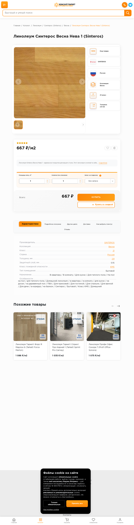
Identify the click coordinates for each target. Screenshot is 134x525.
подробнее (103, 164)
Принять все (77, 503)
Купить (96, 200)
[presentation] (18, 82)
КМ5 (111, 271)
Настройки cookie (51, 509)
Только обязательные (54, 503)
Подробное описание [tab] (53, 227)
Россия (109, 259)
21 (112, 255)
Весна (110, 251)
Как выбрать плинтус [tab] (104, 227)
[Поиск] (127, 13)
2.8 (111, 263)
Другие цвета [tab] (72, 227)
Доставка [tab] (86, 227)
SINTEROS (108, 247)
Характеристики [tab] (30, 227)
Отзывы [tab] (67, 232)
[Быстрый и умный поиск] (63, 13)
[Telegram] (130, 5)
